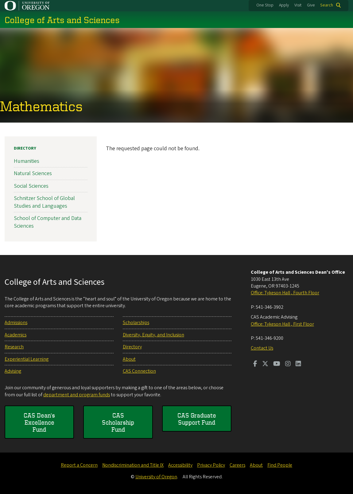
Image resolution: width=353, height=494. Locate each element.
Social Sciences (31, 186)
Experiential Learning (26, 359)
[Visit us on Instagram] (288, 364)
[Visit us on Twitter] (265, 364)
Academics (15, 334)
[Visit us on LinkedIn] (298, 364)
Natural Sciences (33, 173)
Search (326, 5)
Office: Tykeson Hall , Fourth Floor (285, 292)
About (129, 359)
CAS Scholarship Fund (118, 422)
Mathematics (41, 106)
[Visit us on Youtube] (277, 364)
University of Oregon (156, 476)
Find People (279, 465)
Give (311, 5)
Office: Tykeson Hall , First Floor (282, 324)
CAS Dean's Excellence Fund (39, 422)
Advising (13, 371)
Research (14, 346)
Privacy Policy (211, 465)
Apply (284, 5)
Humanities (26, 161)
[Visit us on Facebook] (255, 364)
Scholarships (136, 322)
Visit (297, 5)
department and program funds (76, 394)
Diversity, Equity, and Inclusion (153, 334)
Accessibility (180, 465)
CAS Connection (139, 371)
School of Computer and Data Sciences (47, 222)
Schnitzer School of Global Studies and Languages (44, 202)
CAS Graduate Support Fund (196, 419)
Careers (237, 465)
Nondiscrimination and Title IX (133, 465)
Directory (25, 148)
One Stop (264, 5)
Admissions (16, 322)
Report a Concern (79, 465)
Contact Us (262, 348)
